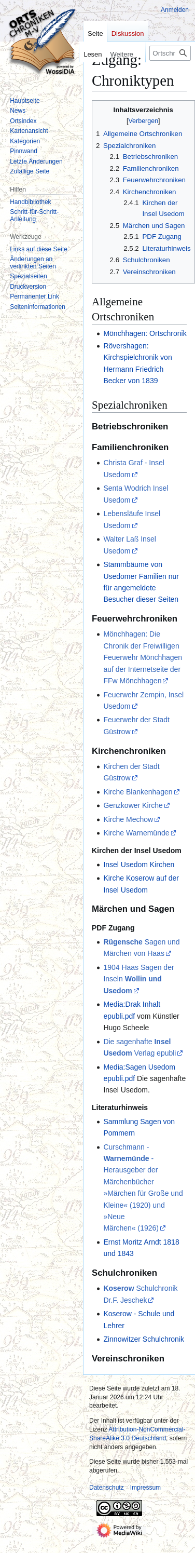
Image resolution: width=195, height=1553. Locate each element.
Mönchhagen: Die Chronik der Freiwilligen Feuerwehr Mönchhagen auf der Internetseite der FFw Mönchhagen (142, 657)
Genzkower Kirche (132, 805)
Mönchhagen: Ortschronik (144, 333)
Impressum (145, 1487)
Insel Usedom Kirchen (138, 864)
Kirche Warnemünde (136, 833)
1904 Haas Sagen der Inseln (138, 979)
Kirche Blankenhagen (137, 792)
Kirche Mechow (128, 819)
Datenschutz (106, 1487)
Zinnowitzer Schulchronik (143, 1339)
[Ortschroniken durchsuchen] (170, 53)
